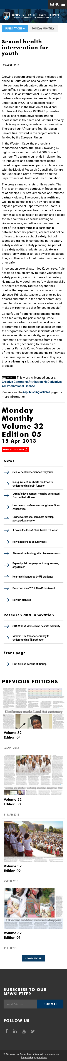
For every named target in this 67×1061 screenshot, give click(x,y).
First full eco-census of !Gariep (29, 664)
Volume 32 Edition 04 (13, 734)
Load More (33, 958)
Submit (50, 1004)
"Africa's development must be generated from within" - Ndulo (36, 495)
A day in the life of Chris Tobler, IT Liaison (35, 530)
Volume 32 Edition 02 (13, 868)
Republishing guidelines (34, 1057)
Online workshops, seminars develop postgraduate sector (33, 519)
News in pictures (22, 599)
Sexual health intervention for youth (33, 472)
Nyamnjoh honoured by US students (33, 576)
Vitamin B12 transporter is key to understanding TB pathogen (31, 638)
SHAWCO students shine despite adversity (36, 626)
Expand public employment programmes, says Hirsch (36, 565)
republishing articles (36, 392)
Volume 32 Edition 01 (13, 935)
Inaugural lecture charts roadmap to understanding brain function (33, 484)
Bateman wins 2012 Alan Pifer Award (34, 588)
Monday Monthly (43, 28)
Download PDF (15, 449)
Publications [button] (15, 28)
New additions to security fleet (29, 541)
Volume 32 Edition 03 (13, 801)
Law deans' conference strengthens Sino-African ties (36, 507)
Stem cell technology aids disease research (37, 553)
